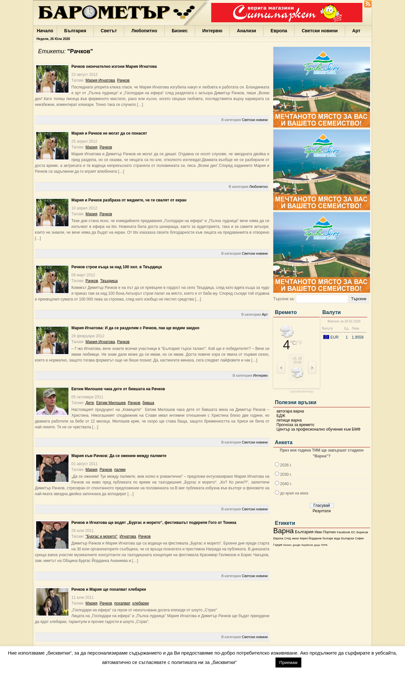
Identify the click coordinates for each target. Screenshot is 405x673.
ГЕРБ (324, 545)
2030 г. (286, 474)
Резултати (322, 511)
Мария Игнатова (100, 80)
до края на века (294, 493)
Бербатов (307, 545)
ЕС (353, 532)
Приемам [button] (288, 662)
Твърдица (109, 281)
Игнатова (127, 536)
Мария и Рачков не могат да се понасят (109, 133)
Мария (92, 147)
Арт (356, 30)
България (75, 30)
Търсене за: (284, 299)
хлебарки (140, 603)
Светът (109, 30)
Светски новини (320, 30)
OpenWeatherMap (301, 391)
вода (337, 538)
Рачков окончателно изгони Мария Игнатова (114, 66)
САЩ (287, 538)
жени (295, 538)
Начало (45, 30)
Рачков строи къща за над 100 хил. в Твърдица (116, 267)
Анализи (246, 30)
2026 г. (286, 465)
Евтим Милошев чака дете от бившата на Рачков (118, 389)
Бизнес (180, 30)
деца (317, 545)
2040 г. (286, 484)
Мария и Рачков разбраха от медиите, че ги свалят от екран (128, 200)
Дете (90, 403)
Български (347, 538)
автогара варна (290, 411)
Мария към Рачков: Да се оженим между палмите (118, 456)
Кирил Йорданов (310, 538)
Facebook (343, 532)
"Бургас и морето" (102, 536)
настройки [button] (255, 662)
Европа (279, 30)
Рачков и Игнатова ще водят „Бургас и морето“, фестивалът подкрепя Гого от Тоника (153, 522)
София (359, 538)
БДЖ (280, 415)
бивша (148, 403)
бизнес (287, 545)
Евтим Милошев (111, 403)
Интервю (212, 30)
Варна (283, 531)
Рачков (123, 80)
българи (328, 538)
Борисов (362, 532)
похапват (122, 603)
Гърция (277, 545)
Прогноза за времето (295, 425)
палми (120, 469)
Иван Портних (325, 532)
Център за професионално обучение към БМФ (318, 429)
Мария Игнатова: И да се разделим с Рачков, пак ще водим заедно (135, 328)
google (296, 545)
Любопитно (144, 30)
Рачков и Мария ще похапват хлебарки (108, 589)
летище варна (289, 420)
